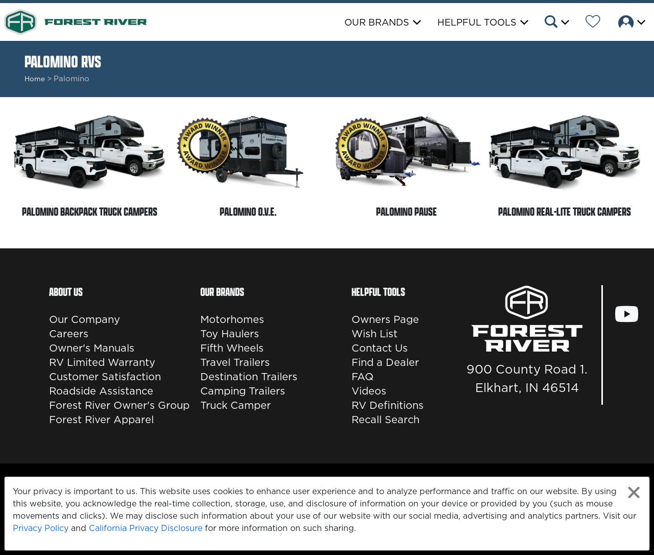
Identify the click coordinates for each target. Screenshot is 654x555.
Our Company (84, 319)
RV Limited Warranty (102, 362)
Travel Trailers (235, 362)
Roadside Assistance (101, 391)
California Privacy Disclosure (145, 528)
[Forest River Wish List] (593, 23)
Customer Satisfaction (105, 376)
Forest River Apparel (101, 419)
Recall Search (385, 419)
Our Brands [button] (376, 22)
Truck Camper (235, 405)
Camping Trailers (242, 391)
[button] (556, 23)
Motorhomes (232, 319)
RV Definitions (388, 405)
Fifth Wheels (232, 348)
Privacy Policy (40, 528)
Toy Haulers (229, 334)
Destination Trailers (248, 376)
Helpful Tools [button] (477, 22)
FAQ (362, 376)
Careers (68, 334)
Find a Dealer (385, 362)
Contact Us (380, 348)
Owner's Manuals (91, 348)
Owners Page (385, 319)
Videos (369, 391)
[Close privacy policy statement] (633, 492)
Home (35, 78)
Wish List (375, 334)
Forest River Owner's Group (119, 405)
